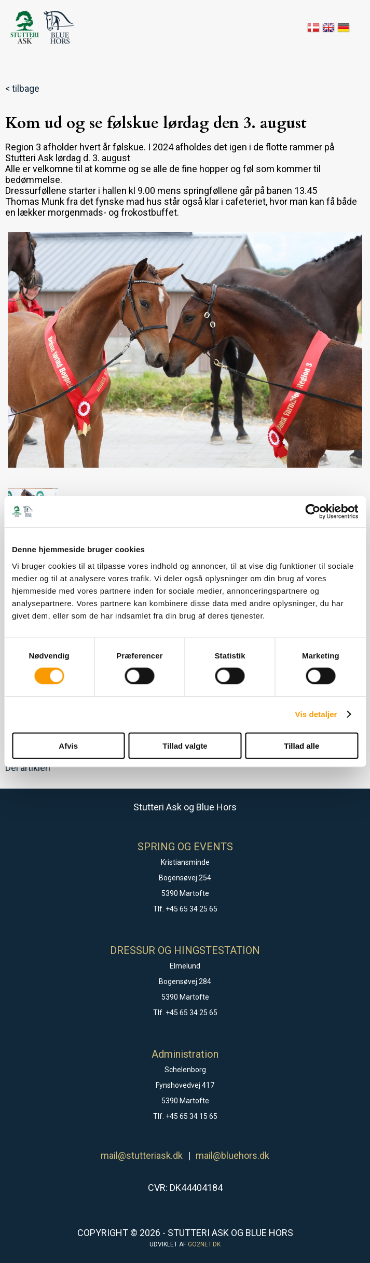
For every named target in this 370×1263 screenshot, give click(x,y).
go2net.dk (204, 1244)
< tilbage (22, 88)
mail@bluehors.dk (232, 1155)
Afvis (68, 745)
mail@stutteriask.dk (142, 1155)
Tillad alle (301, 745)
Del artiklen (27, 767)
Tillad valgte (184, 745)
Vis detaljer (316, 714)
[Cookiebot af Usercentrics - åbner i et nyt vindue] (312, 512)
